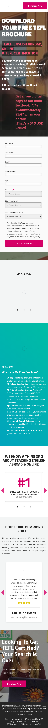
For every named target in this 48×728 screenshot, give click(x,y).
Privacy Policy (37, 724)
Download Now (35, 5)
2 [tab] (24, 310)
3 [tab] (30, 310)
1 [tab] (18, 310)
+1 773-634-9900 (32, 721)
